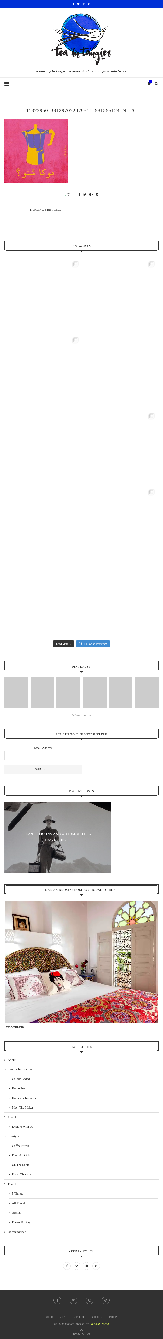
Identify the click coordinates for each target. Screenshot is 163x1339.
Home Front (19, 1088)
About (12, 1059)
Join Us (12, 1117)
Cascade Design (99, 1323)
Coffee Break (20, 1145)
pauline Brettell (45, 209)
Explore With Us (22, 1126)
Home (113, 1316)
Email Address (43, 747)
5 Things (17, 1193)
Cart (62, 1316)
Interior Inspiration (20, 1069)
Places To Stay (21, 1222)
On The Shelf (20, 1165)
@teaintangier (81, 715)
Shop (49, 1316)
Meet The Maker (22, 1107)
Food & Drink (21, 1155)
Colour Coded (21, 1079)
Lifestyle (13, 1136)
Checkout (79, 1316)
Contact (97, 1316)
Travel (12, 1184)
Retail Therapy (21, 1174)
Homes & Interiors (24, 1098)
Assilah (16, 1212)
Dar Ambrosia (14, 1027)
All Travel (18, 1203)
